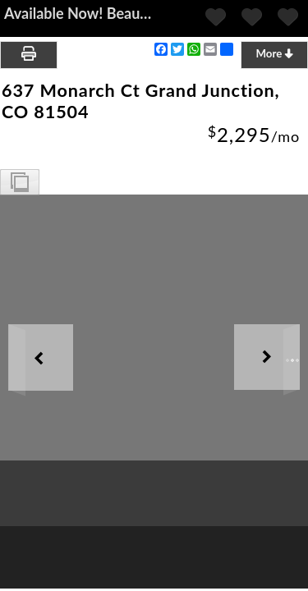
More (273, 53)
